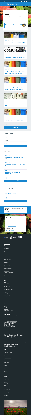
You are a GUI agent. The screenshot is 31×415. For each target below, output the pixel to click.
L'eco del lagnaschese (7, 295)
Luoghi (5, 304)
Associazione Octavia (7, 389)
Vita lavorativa (6, 276)
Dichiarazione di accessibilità (8, 352)
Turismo (5, 275)
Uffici (6, 137)
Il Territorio (5, 306)
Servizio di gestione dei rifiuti (10, 193)
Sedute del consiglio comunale (8, 289)
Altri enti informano (7, 290)
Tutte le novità (15, 127)
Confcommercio (6, 395)
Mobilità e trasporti (6, 271)
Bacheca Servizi (6, 361)
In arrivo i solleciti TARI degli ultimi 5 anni (14, 120)
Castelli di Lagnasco (7, 380)
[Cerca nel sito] (26, 4)
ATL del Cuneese (6, 391)
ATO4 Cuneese (6, 386)
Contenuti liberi (8, 191)
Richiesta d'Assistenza (7, 359)
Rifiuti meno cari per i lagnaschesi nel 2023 (13, 24)
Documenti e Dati (6, 247)
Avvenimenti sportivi (7, 286)
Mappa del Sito (6, 372)
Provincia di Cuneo (6, 379)
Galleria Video (6, 309)
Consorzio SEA (6, 383)
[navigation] (1, 4)
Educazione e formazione (7, 266)
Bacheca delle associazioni (8, 293)
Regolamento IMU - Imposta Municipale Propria (14, 157)
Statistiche (5, 371)
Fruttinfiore (5, 382)
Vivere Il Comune (15, 200)
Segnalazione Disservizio (7, 358)
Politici (5, 251)
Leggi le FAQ (6, 355)
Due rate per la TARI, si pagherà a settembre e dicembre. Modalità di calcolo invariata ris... (15, 88)
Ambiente (5, 258)
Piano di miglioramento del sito (8, 353)
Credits (5, 368)
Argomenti (9, 11)
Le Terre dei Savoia (6, 392)
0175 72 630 (7, 317)
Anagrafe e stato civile (7, 259)
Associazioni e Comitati (7, 312)
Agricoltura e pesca (6, 256)
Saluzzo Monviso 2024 (7, 393)
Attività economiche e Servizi (8, 310)
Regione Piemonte (6, 377)
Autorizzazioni (6, 262)
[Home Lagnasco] (12, 4)
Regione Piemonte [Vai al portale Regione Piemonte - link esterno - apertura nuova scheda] (6, 1)
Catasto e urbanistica (7, 263)
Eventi (5, 303)
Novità (6, 40)
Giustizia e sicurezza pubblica (8, 268)
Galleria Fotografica (7, 307)
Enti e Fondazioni (6, 248)
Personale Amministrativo (8, 249)
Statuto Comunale (6, 362)
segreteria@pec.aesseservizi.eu (10, 346)
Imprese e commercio (7, 269)
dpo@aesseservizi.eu (9, 345)
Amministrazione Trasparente (8, 351)
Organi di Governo (6, 242)
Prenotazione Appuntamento (8, 356)
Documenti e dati (15, 180)
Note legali (5, 365)
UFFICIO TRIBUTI (8, 139)
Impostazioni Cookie (7, 366)
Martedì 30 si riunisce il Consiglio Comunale (15, 57)
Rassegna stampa (6, 288)
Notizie (5, 282)
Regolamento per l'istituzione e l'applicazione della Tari (15, 164)
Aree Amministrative (7, 244)
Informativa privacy (7, 364)
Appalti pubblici (6, 261)
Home (5, 11)
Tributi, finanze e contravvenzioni (9, 274)
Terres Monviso (6, 388)
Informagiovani (6, 292)
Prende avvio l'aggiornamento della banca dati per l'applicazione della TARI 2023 (14, 72)
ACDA (5, 385)
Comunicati (5, 296)
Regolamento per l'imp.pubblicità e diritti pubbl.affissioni (13, 173)
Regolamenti (7, 155)
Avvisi (5, 298)
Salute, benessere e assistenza (8, 272)
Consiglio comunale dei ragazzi (8, 283)
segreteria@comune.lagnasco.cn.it (11, 322)
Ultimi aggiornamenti (7, 369)
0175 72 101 (7, 316)
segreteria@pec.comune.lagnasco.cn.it (11, 321)
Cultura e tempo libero (7, 265)
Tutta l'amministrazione (15, 146)
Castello (5, 285)
